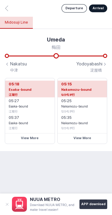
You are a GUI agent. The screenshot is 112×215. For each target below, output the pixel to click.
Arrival (98, 8)
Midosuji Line (16, 22)
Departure (74, 8)
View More (30, 138)
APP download (93, 204)
